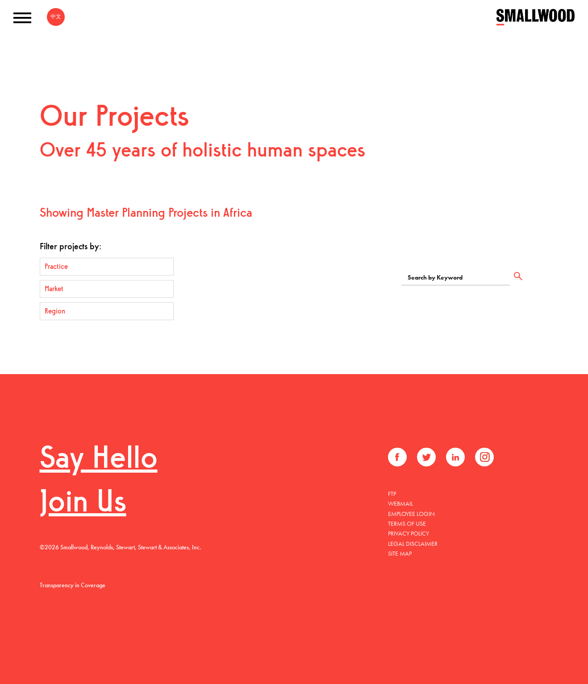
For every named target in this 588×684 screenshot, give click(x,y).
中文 (55, 16)
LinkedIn (455, 457)
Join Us (83, 503)
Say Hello (99, 460)
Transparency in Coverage (72, 585)
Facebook (397, 457)
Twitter (426, 457)
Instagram (484, 457)
